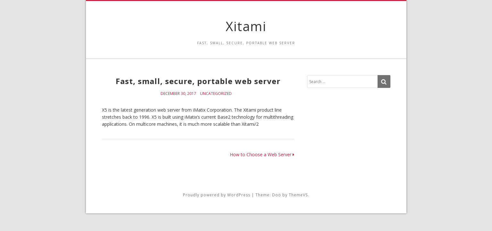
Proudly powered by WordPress (216, 195)
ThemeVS (298, 195)
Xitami (246, 26)
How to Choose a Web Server (262, 154)
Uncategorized (216, 93)
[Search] (384, 81)
